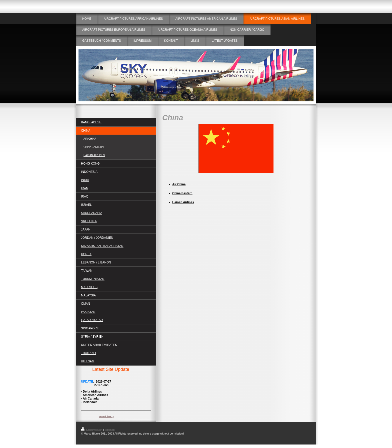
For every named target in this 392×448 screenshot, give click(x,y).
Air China (179, 184)
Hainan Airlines (183, 202)
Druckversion (92, 429)
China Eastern (182, 193)
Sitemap (109, 429)
